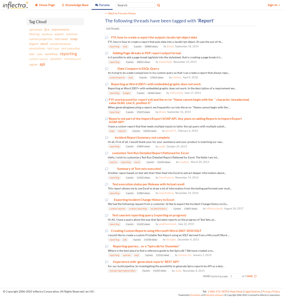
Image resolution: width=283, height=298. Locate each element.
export (59, 34)
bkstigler (171, 239)
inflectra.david (214, 208)
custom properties (41, 39)
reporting (68, 53)
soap (73, 39)
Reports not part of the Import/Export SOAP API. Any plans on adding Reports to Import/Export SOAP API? (175, 120)
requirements (60, 29)
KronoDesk (195, 295)
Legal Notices (252, 291)
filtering (34, 34)
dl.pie (178, 270)
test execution (70, 48)
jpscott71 (170, 130)
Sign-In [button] (274, 5)
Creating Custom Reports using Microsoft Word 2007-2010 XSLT (156, 230)
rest (31, 54)
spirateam (35, 29)
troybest (184, 162)
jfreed (170, 46)
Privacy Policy (271, 291)
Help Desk (236, 291)
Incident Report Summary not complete (142, 137)
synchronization (60, 44)
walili (162, 146)
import (33, 44)
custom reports (38, 58)
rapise (33, 64)
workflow (51, 54)
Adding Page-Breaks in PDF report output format (147, 53)
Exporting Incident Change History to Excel (144, 199)
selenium (71, 34)
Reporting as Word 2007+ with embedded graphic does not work (156, 84)
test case (53, 48)
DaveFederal (166, 177)
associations (37, 48)
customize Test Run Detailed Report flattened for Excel (150, 153)
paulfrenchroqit (167, 224)
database (47, 34)
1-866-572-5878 (218, 291)
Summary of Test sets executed (139, 168)
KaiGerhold (165, 61)
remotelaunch (72, 58)
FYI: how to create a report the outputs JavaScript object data (154, 37)
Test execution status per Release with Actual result (148, 184)
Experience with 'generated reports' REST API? (146, 261)
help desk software (214, 295)
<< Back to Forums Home (120, 13)
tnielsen (176, 77)
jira (46, 29)
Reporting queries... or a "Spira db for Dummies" (146, 246)
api (42, 64)
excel (44, 44)
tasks (40, 54)
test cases (61, 39)
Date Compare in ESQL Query (138, 68)
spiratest (56, 58)
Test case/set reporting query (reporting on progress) (149, 215)
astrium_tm (184, 255)
